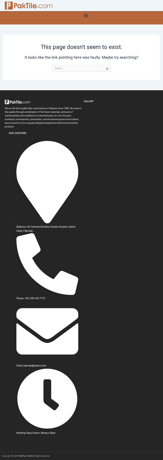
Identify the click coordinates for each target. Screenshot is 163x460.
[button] (86, 15)
